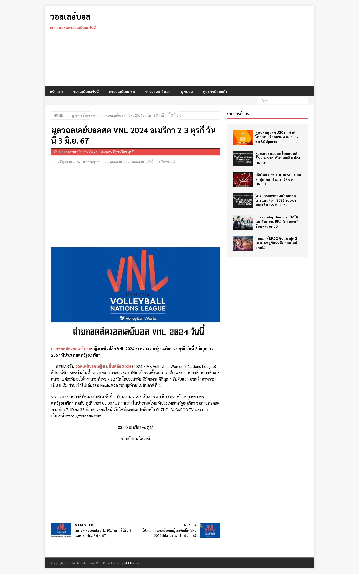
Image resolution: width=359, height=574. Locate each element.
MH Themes (132, 563)
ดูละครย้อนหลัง (215, 91)
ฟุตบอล (187, 91)
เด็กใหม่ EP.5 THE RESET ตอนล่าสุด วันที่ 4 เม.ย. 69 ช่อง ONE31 (278, 179)
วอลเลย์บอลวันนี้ (86, 91)
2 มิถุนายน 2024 (69, 162)
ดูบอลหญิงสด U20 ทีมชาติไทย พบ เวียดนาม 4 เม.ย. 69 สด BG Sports (276, 136)
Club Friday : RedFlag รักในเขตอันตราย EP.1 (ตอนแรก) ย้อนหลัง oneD (276, 221)
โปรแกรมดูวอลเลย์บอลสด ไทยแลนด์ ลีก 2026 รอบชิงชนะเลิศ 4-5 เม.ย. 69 (275, 200)
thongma (92, 162)
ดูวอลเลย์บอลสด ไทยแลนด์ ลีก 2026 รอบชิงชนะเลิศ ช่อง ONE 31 (277, 158)
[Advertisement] (223, 46)
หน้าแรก (56, 91)
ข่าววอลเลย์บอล (158, 91)
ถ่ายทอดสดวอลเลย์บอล (71, 348)
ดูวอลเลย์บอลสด (122, 91)
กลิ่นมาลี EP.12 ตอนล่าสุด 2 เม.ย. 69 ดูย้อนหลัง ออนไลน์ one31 (276, 242)
